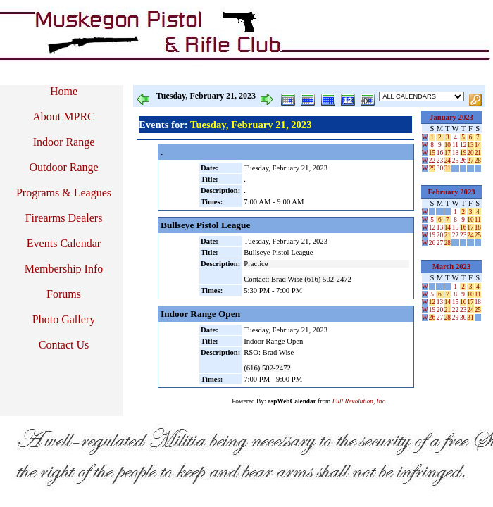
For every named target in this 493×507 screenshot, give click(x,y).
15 (432, 152)
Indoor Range (64, 142)
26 (463, 160)
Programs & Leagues (63, 193)
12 (463, 145)
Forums (63, 294)
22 (432, 160)
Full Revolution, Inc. (359, 401)
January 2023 (451, 117)
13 (470, 145)
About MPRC (63, 117)
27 (470, 160)
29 (432, 168)
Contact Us (64, 345)
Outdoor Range (63, 167)
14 (478, 145)
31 (447, 168)
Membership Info (64, 269)
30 (440, 168)
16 (440, 152)
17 (447, 152)
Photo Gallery (63, 319)
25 (455, 160)
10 (447, 145)
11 (455, 145)
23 (440, 160)
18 (455, 152)
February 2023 (451, 192)
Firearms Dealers (64, 218)
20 (470, 152)
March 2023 (451, 266)
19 (463, 152)
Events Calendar (64, 243)
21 (478, 152)
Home (63, 91)
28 (478, 160)
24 (447, 160)
